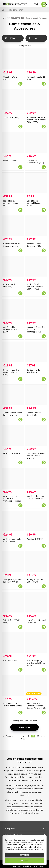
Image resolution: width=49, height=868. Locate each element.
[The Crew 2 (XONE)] (36, 521)
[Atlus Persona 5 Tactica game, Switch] (13, 685)
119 (37, 736)
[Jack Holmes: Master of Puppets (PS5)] (13, 521)
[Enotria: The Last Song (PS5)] (36, 394)
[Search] (24, 9)
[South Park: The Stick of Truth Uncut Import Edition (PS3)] (36, 99)
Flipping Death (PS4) (12, 453)
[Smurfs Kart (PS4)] (13, 99)
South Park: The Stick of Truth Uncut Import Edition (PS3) (36, 119)
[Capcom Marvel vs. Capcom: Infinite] (13, 225)
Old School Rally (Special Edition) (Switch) (10, 329)
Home (4, 18)
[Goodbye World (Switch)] (13, 59)
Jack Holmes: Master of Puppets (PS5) (12, 540)
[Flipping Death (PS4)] (13, 435)
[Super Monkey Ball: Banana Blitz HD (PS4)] (13, 352)
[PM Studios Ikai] (13, 642)
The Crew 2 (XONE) (35, 539)
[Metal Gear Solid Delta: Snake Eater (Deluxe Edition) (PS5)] (36, 685)
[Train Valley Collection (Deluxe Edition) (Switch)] (36, 435)
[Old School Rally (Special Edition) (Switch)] (13, 309)
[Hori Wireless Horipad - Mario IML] (36, 602)
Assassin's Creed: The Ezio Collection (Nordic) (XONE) (36, 329)
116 (23, 736)
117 (28, 736)
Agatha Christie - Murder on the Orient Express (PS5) (36, 286)
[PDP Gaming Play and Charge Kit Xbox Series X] (36, 642)
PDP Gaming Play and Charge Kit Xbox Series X (36, 662)
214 (45, 736)
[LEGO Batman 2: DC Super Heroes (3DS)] (36, 142)
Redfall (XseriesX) (10, 160)
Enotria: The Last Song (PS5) (34, 414)
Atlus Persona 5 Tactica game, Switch (12, 704)
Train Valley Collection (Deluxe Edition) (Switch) (36, 455)
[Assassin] (36, 225)
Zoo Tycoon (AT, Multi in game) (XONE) (12, 580)
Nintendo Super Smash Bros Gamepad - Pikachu (12, 498)
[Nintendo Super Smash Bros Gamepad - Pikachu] (13, 478)
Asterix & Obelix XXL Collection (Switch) (35, 497)
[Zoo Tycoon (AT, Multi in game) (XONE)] (13, 561)
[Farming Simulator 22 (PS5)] (36, 59)
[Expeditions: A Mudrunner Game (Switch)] (13, 183)
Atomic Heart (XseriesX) (9, 285)
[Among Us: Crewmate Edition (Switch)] (13, 394)
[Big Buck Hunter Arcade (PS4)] (36, 352)
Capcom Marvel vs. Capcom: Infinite (11, 245)
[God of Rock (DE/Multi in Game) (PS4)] (36, 183)
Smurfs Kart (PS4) (11, 117)
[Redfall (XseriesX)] (13, 142)
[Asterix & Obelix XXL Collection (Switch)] (36, 478)
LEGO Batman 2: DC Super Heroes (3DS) (35, 161)
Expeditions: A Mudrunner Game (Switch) (10, 203)
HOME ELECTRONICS (16, 18)
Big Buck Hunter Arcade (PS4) (34, 371)
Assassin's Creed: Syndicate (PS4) (34, 245)
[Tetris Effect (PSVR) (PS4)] (13, 602)
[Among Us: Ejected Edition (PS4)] (36, 561)
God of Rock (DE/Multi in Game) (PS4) (35, 203)
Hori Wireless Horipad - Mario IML (36, 621)
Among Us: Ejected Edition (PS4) (35, 580)
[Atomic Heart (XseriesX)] (13, 266)
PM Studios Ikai (10, 660)
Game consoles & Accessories (36, 18)
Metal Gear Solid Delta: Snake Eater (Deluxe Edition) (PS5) (36, 705)
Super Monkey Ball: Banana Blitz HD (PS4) (11, 372)
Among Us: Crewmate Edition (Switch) (12, 414)
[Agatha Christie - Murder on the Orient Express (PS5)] (36, 266)
